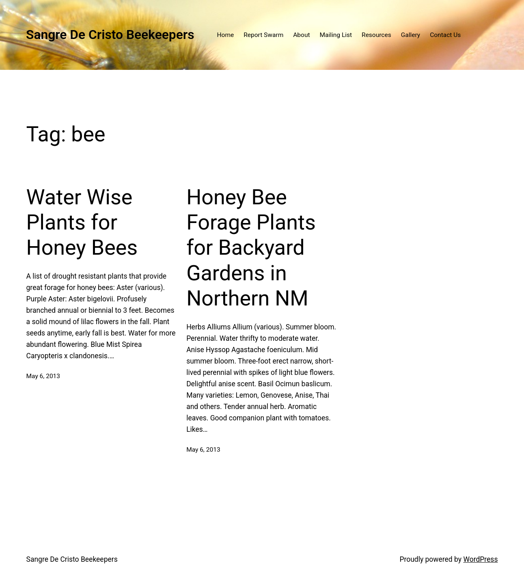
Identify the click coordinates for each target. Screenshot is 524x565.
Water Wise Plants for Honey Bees (82, 222)
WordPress (480, 559)
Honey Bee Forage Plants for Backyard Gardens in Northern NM (251, 248)
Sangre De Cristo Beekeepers (110, 34)
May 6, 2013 (43, 376)
